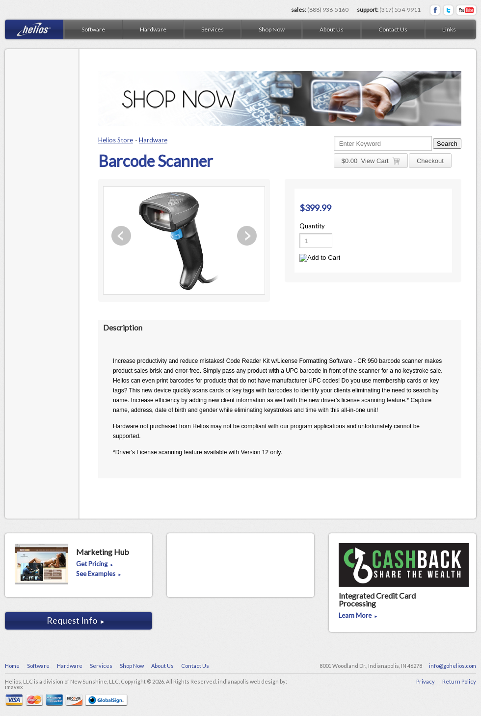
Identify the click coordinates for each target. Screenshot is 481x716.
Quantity (312, 226)
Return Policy (459, 681)
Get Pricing (95, 564)
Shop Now (272, 29)
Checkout (430, 161)
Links (449, 29)
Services (212, 29)
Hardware (153, 140)
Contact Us (392, 29)
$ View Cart (371, 161)
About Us (332, 29)
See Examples (99, 574)
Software (93, 29)
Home (12, 665)
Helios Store (115, 140)
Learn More (358, 615)
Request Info (76, 620)
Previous (121, 236)
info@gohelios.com (452, 665)
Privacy (425, 681)
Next (247, 236)
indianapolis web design (248, 681)
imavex (14, 687)
